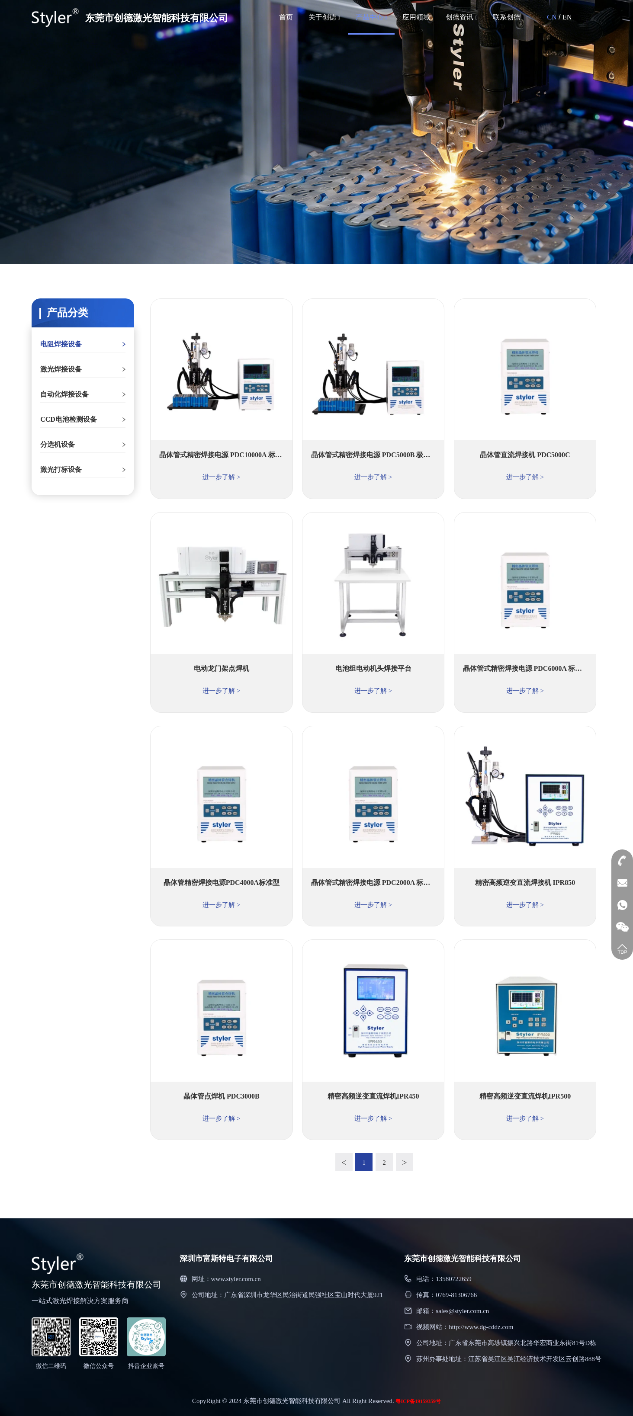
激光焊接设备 (61, 369)
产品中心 (371, 17)
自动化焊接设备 (64, 394)
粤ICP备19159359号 (418, 1401)
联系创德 (507, 17)
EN (567, 17)
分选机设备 (57, 444)
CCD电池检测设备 (68, 419)
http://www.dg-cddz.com (481, 1326)
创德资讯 (461, 17)
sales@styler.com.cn (462, 1310)
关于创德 (324, 17)
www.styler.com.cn (236, 1278)
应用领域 (416, 17)
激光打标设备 (61, 469)
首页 (286, 17)
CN (551, 17)
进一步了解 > (222, 477)
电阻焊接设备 (61, 344)
